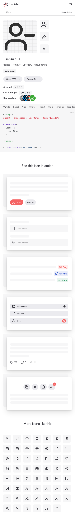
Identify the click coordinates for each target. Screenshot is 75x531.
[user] (57, 508)
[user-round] (17, 508)
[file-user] (37, 459)
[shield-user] (47, 478)
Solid (50, 107)
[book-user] (57, 439)
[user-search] (27, 508)
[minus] (7, 478)
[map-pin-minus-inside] (57, 469)
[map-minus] (47, 469)
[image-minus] (7, 469)
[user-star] (37, 508)
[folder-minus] (47, 459)
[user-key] (47, 488)
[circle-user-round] (37, 449)
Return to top (67, 12)
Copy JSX (31, 79)
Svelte (32, 107)
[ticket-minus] (17, 488)
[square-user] (7, 488)
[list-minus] (27, 469)
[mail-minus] (37, 469)
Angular (60, 107)
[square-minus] (57, 478)
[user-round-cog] (27, 498)
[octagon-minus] (17, 478)
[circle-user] (47, 449)
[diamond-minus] (7, 459)
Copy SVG (11, 79)
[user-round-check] (17, 498)
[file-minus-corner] (17, 459)
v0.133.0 (25, 92)
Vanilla (6, 107)
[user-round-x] (7, 508)
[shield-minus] (37, 478)
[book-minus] (47, 439)
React (16, 107)
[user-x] (47, 508)
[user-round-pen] (47, 498)
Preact (42, 107)
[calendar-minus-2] (7, 449)
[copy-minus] (67, 449)
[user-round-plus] (57, 498)
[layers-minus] (17, 469)
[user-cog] (37, 488)
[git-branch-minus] (57, 459)
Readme (18, 313)
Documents (39, 306)
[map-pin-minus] (67, 469)
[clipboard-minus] (57, 449)
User (16, 202)
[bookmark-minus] (67, 439)
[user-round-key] (37, 498)
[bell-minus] (37, 439)
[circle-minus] (27, 449)
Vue (24, 107)
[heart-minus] (67, 459)
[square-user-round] (67, 478)
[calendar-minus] (17, 449)
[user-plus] (7, 498)
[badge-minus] (27, 439)
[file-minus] (27, 459)
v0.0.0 (18, 87)
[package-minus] (27, 478)
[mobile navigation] (70, 4)
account (10, 71)
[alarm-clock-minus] (17, 439)
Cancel (30, 202)
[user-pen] (67, 488)
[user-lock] (57, 488)
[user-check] (27, 488)
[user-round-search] (67, 498)
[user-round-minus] (7, 439)
